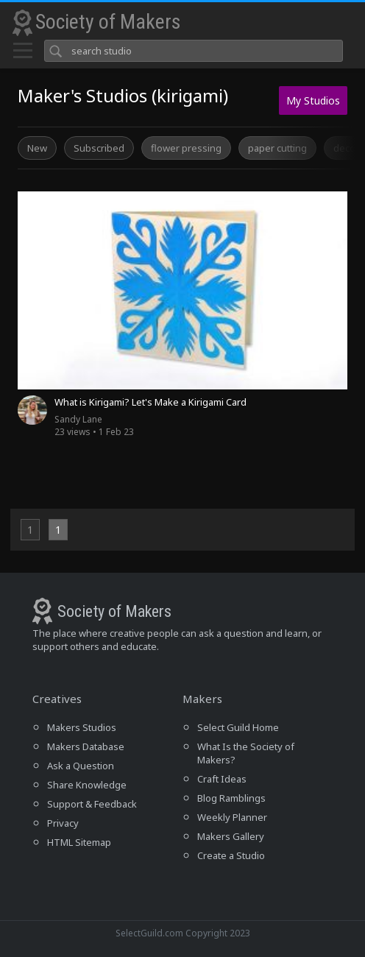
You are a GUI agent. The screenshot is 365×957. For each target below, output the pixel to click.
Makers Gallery (230, 836)
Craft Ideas (222, 778)
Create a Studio (231, 855)
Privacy (63, 823)
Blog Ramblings (231, 798)
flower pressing (186, 148)
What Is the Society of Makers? (245, 753)
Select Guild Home (238, 727)
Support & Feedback (92, 804)
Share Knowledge (87, 784)
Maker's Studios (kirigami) (123, 95)
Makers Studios (81, 727)
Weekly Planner (232, 817)
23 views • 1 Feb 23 (94, 425)
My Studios (313, 100)
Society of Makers (108, 22)
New (37, 148)
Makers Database (85, 746)
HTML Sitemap (79, 842)
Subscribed (99, 148)
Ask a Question (80, 765)
